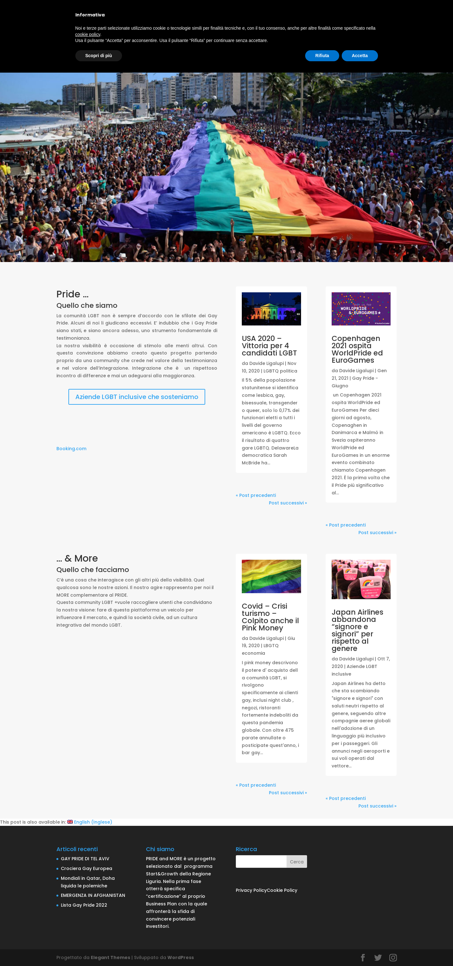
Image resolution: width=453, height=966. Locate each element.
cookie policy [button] (87, 34)
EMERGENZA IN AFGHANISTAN (93, 895)
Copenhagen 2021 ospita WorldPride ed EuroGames (357, 349)
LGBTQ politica (280, 371)
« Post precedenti (256, 495)
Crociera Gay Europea (86, 868)
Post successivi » (288, 503)
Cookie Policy (282, 890)
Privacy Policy (251, 890)
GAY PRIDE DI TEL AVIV (85, 859)
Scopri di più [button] (98, 55)
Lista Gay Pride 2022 (84, 905)
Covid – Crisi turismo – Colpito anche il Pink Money (270, 617)
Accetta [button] (360, 55)
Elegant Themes (110, 957)
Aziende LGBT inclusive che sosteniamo (136, 396)
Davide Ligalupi (266, 363)
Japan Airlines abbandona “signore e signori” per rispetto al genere (357, 630)
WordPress (180, 957)
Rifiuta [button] (322, 55)
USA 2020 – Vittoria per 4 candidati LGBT (269, 345)
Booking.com (71, 448)
